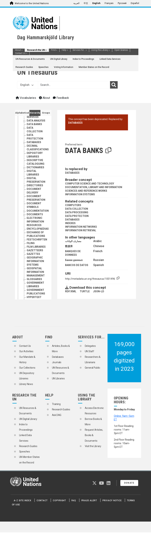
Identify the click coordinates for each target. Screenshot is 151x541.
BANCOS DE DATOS (76, 265)
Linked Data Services (110, 59)
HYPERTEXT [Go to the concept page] (34, 297)
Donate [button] (129, 483)
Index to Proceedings (83, 59)
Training (56, 404)
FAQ (73, 500)
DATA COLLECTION (76, 208)
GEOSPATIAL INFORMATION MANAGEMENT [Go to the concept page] (36, 272)
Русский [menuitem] (122, 3)
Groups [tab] (46, 113)
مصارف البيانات (73, 241)
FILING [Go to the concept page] (31, 243)
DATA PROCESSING (76, 212)
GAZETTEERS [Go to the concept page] (35, 250)
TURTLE (85, 291)
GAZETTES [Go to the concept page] (33, 254)
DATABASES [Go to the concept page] (34, 142)
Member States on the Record (94, 67)
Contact (42, 500)
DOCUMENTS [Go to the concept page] (35, 214)
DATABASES (75, 122)
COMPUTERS (73, 205)
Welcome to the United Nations (32, 3)
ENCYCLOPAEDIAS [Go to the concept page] (38, 228)
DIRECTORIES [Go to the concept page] (35, 185)
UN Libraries (58, 378)
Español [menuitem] (135, 3)
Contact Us (21, 53)
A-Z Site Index (22, 500)
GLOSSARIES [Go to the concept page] (34, 279)
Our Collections (27, 367)
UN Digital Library (58, 59)
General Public (92, 367)
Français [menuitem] (109, 3)
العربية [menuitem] (76, 3)
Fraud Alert (89, 500)
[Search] (114, 85)
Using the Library (100, 50)
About (19, 50)
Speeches (43, 67)
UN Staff (89, 351)
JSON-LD (98, 291)
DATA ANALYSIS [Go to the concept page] (36, 120)
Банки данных (74, 260)
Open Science (121, 50)
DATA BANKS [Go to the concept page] (34, 124)
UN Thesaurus (37, 72)
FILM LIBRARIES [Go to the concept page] (36, 246)
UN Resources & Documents (30, 59)
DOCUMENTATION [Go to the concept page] (38, 210)
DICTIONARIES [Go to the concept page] (35, 167)
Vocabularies (26, 98)
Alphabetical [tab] (22, 113)
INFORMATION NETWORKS (81, 226)
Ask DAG (57, 415)
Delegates (90, 345)
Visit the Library (93, 446)
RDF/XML (70, 291)
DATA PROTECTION (77, 216)
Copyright (59, 500)
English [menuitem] (96, 3)
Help (65, 50)
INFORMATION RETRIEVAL (80, 230)
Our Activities (26, 351)
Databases (58, 356)
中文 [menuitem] (86, 3)
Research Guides (24, 67)
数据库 (69, 246)
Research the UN (37, 50)
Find (54, 50)
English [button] (27, 85)
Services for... (80, 50)
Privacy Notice (112, 500)
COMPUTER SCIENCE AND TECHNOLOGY (89, 183)
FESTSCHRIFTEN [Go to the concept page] (37, 239)
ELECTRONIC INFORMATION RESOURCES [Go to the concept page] (35, 222)
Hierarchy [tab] (35, 113)
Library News (26, 384)
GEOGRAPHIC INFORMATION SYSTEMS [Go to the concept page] (35, 261)
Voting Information (63, 67)
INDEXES (70, 223)
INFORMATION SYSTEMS (80, 194)
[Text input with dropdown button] (74, 85)
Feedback (61, 98)
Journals (56, 362)
